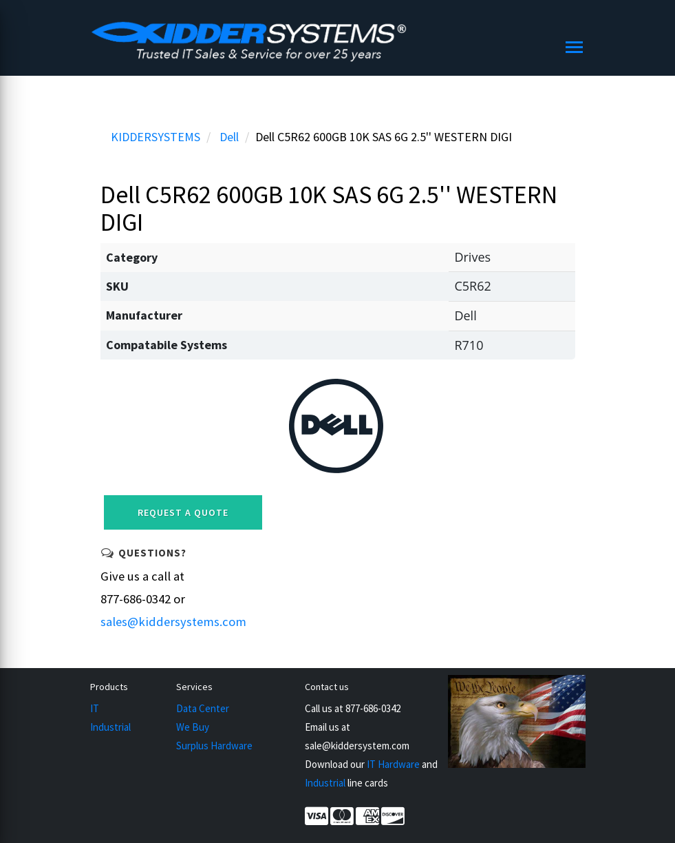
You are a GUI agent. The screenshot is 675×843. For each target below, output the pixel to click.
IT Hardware (393, 764)
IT (94, 708)
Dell (229, 137)
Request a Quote (183, 512)
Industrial (110, 726)
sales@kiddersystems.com (173, 621)
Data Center (202, 708)
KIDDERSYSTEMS (155, 137)
